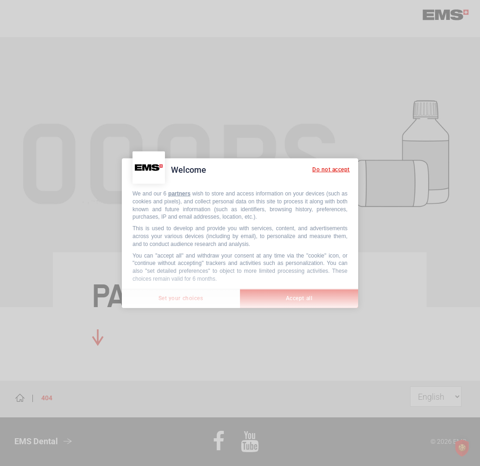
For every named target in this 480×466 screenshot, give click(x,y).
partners (179, 193)
